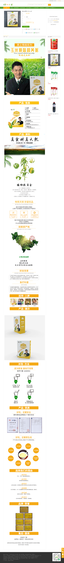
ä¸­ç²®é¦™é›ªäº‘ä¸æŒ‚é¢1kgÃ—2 (53, 98)
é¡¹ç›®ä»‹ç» (42, 7)
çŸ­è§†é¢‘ (47, 7)
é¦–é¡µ (12, 7)
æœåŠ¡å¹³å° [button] (29, 7)
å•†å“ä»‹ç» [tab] (6, 36)
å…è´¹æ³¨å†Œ (58, 0)
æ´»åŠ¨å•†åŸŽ (36, 7)
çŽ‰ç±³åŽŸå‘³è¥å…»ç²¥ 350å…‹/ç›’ (30, 22)
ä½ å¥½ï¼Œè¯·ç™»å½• (52, 0)
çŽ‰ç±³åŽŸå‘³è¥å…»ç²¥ (52, 66)
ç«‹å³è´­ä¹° (26, 26)
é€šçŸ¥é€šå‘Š (16, 7)
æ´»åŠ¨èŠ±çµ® (22, 7)
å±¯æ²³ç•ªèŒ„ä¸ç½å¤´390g (53, 50)
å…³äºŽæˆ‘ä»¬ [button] (53, 7)
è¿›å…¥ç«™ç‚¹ (53, 24)
